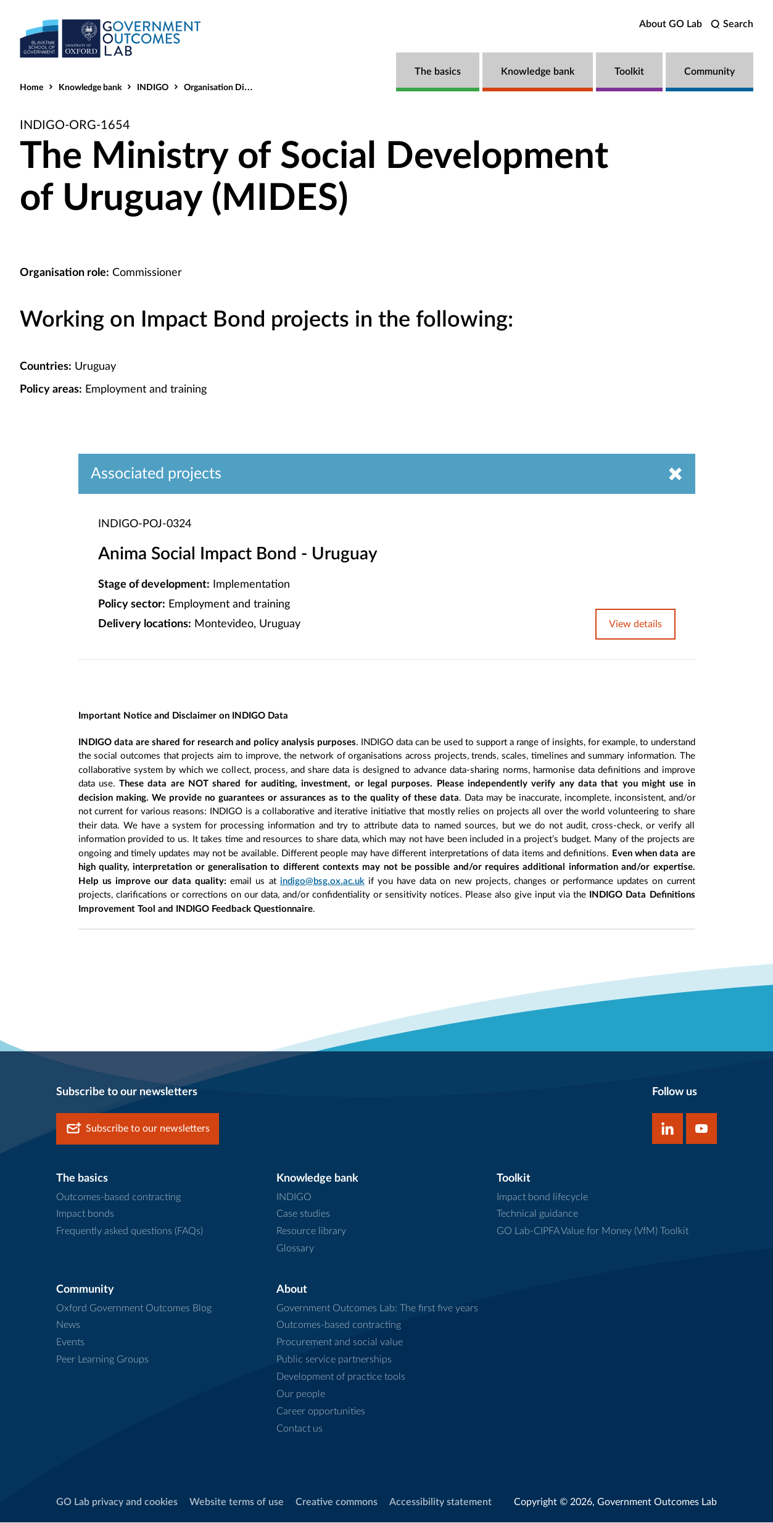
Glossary (295, 1249)
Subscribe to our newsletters (137, 1129)
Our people (300, 1395)
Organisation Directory (227, 87)
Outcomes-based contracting (118, 1197)
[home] (112, 39)
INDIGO (152, 87)
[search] (732, 24)
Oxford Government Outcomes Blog (134, 1308)
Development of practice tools (340, 1377)
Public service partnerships (334, 1360)
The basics (438, 72)
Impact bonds (85, 1214)
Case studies (303, 1214)
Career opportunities (320, 1412)
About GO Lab (670, 24)
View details (635, 625)
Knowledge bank (537, 72)
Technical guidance (537, 1214)
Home (31, 87)
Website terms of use (236, 1502)
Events (70, 1343)
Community (709, 72)
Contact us (299, 1428)
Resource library (311, 1232)
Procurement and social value (339, 1343)
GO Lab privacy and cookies (117, 1502)
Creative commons (337, 1502)
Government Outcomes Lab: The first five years (377, 1308)
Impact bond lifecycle (542, 1197)
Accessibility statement (440, 1502)
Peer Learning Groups (102, 1360)
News (68, 1325)
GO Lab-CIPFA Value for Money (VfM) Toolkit (592, 1232)
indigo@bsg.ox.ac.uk (322, 881)
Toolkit (629, 72)
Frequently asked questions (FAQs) (129, 1232)
